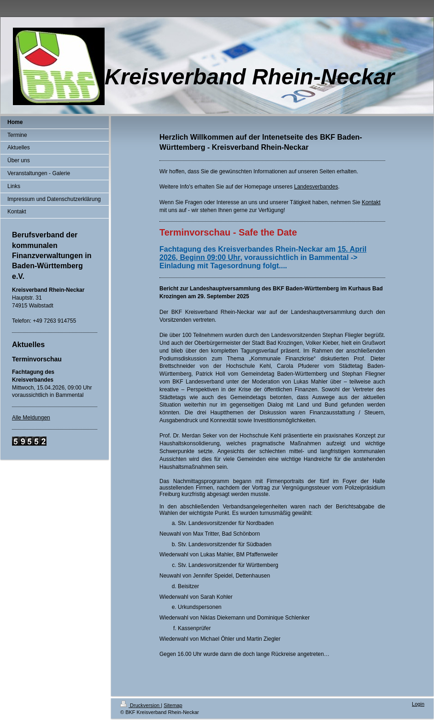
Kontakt (371, 202)
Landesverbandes (316, 186)
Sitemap (173, 705)
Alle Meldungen (31, 417)
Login (418, 704)
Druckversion (140, 705)
